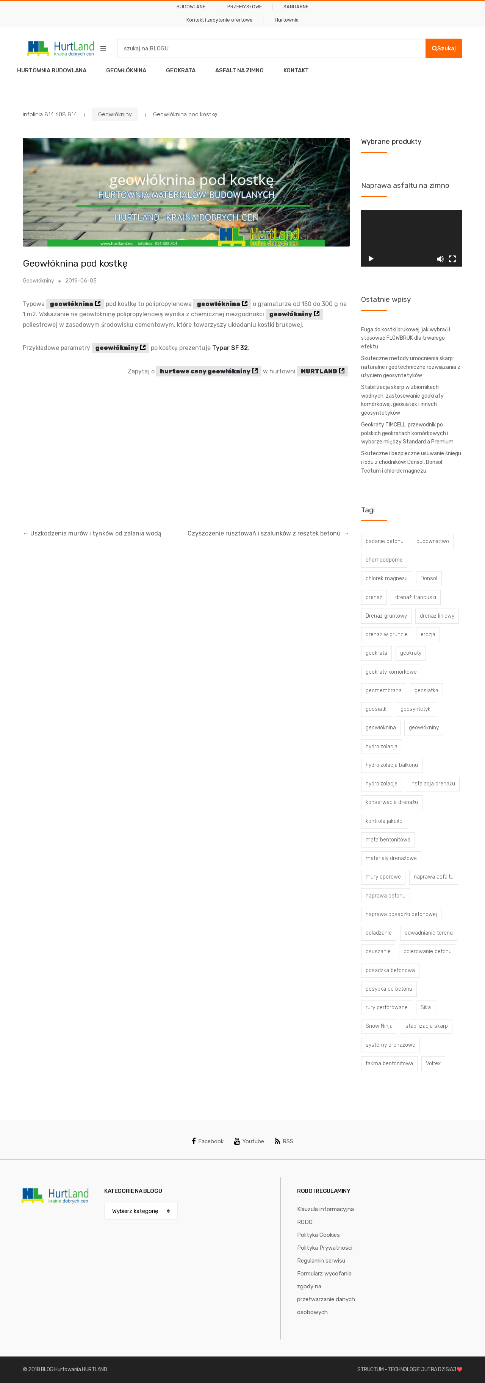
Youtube (249, 1141)
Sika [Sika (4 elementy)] (426, 1007)
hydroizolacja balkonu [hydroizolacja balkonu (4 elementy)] (392, 765)
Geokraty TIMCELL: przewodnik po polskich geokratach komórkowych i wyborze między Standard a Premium (407, 433)
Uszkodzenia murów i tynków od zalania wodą (92, 533)
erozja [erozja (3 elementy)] (428, 634)
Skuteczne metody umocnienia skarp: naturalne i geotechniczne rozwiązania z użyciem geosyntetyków (410, 367)
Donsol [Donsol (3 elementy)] (429, 578)
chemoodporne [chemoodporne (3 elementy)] (384, 560)
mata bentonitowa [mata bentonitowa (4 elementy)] (388, 840)
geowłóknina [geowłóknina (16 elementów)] (381, 727)
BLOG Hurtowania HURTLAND (74, 1369)
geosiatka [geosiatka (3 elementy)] (426, 690)
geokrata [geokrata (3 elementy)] (376, 653)
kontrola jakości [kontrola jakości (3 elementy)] (385, 821)
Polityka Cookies (318, 1235)
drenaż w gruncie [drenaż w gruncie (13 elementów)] (387, 634)
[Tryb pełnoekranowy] (452, 259)
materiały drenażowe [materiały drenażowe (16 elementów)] (391, 858)
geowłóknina (71, 304)
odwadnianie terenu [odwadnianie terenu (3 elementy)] (429, 933)
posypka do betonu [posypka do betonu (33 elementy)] (389, 989)
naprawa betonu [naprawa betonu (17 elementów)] (385, 896)
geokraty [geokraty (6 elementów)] (410, 653)
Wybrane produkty (391, 141)
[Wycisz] (440, 259)
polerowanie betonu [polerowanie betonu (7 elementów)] (428, 951)
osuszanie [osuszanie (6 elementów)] (378, 951)
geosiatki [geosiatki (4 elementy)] (377, 709)
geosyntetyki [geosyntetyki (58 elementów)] (416, 709)
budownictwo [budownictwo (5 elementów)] (432, 541)
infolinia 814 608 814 (50, 114)
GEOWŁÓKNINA (126, 70)
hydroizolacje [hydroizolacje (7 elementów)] (381, 783)
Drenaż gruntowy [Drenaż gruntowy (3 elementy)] (386, 616)
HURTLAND (319, 371)
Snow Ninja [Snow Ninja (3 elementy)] (379, 1026)
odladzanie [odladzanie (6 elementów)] (379, 933)
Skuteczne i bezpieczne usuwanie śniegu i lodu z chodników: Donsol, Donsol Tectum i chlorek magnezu (411, 462)
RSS (284, 1141)
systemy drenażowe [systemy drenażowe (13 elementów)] (390, 1045)
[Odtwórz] (371, 259)
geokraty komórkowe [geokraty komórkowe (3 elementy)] (391, 672)
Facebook (208, 1141)
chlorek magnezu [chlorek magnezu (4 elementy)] (387, 578)
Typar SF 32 (230, 347)
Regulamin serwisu (321, 1260)
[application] (412, 238)
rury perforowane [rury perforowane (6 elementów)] (387, 1007)
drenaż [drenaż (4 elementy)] (374, 597)
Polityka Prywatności (324, 1247)
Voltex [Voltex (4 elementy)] (433, 1063)
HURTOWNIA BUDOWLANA (51, 70)
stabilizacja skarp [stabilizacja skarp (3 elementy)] (426, 1026)
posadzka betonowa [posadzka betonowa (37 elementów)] (390, 970)
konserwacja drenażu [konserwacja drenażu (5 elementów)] (392, 802)
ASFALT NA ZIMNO (239, 70)
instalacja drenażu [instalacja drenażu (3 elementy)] (432, 783)
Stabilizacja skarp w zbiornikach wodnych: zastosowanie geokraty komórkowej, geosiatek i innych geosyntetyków (402, 400)
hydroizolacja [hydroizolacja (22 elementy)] (381, 746)
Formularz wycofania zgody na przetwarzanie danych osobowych (326, 1293)
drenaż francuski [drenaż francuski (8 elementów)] (415, 597)
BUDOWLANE (191, 6)
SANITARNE (295, 6)
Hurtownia (287, 20)
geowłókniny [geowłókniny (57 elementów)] (424, 727)
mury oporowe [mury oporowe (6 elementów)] (383, 877)
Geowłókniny (115, 114)
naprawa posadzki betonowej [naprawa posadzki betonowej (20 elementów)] (401, 914)
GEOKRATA (181, 70)
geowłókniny (290, 314)
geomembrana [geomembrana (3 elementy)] (384, 690)
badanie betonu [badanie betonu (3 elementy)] (385, 541)
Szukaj (444, 48)
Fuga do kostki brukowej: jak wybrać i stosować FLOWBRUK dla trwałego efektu (405, 338)
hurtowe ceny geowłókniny (205, 371)
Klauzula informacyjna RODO (325, 1215)
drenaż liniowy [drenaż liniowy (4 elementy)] (437, 616)
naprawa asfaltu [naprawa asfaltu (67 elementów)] (434, 877)
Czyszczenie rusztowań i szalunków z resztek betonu (269, 533)
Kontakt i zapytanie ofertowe (219, 20)
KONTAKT (296, 70)
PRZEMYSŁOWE (244, 6)
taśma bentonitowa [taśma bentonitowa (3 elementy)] (389, 1063)
